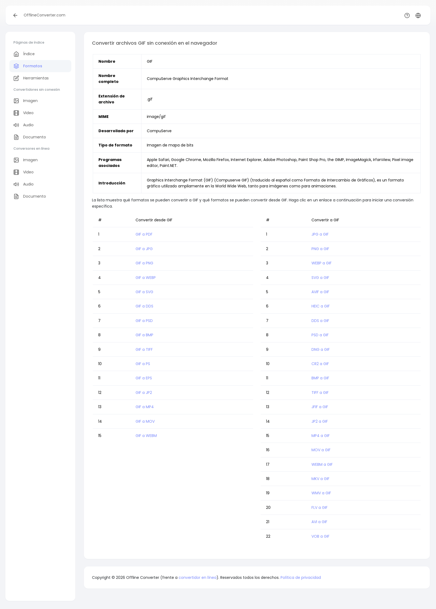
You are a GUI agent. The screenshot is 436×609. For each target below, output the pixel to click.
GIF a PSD (144, 320)
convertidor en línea (198, 577)
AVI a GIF (319, 521)
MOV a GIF (321, 450)
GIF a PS (143, 363)
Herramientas (31, 78)
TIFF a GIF (320, 392)
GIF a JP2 (144, 392)
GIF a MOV (145, 421)
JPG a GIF (320, 234)
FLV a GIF (319, 507)
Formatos (27, 66)
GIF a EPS (144, 378)
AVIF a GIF (320, 292)
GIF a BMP (144, 335)
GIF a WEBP (146, 277)
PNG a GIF (320, 248)
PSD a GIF (320, 335)
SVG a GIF (320, 277)
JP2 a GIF (319, 421)
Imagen (25, 101)
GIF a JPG (144, 248)
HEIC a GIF (320, 306)
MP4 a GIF (320, 435)
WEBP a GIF (321, 263)
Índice (24, 54)
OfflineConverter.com (44, 15)
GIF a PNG (144, 263)
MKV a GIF (320, 478)
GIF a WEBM (146, 435)
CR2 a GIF (320, 363)
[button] (418, 15)
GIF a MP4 (145, 407)
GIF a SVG (144, 292)
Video (23, 113)
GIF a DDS (144, 306)
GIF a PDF (144, 234)
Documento (29, 137)
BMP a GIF (320, 378)
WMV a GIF (321, 493)
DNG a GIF (320, 349)
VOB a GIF (320, 536)
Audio (23, 125)
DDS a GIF (320, 320)
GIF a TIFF (144, 349)
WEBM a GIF (322, 464)
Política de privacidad (301, 577)
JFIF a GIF (319, 407)
